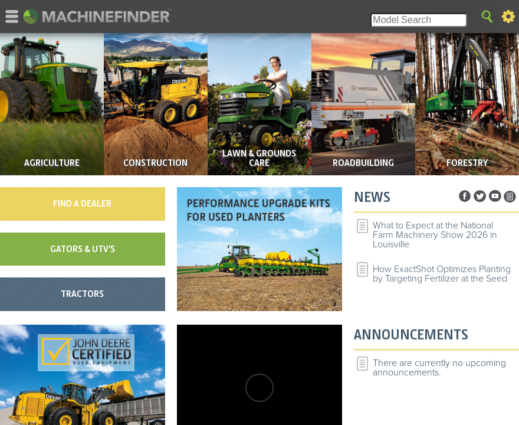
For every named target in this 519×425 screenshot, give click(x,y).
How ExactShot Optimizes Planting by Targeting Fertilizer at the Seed (442, 274)
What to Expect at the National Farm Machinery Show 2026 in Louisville (435, 235)
